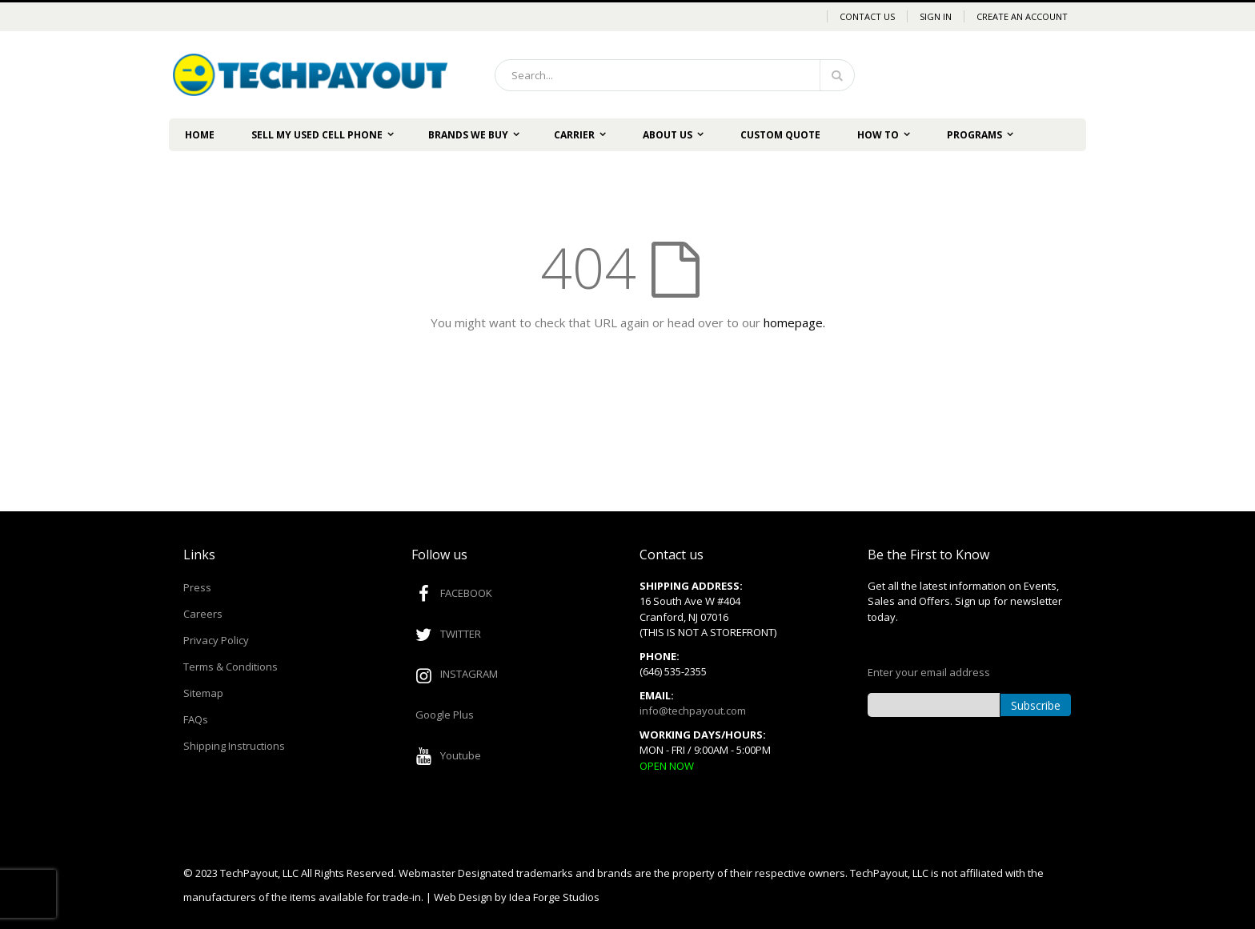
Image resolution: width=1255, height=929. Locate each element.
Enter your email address (929, 672)
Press (197, 587)
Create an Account (1022, 16)
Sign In (936, 16)
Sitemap (203, 693)
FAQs (195, 719)
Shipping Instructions (234, 746)
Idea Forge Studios (554, 897)
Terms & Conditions (230, 666)
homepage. (794, 322)
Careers (203, 614)
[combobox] (675, 75)
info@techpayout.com (693, 710)
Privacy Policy (216, 640)
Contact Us (867, 16)
